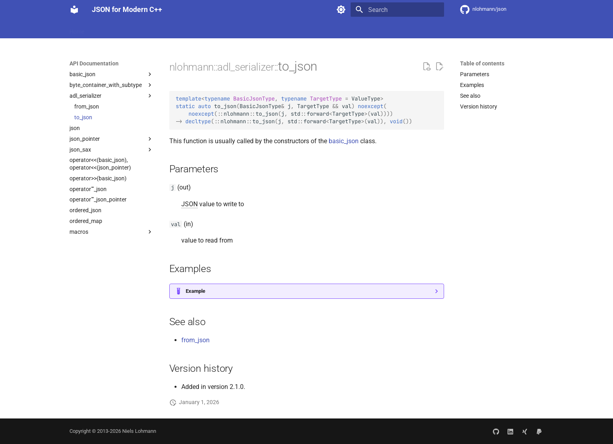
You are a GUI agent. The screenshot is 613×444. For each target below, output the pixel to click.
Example (195, 291)
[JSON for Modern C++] (74, 10)
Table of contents (482, 63)
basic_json (344, 141)
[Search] (397, 9)
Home (76, 29)
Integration (139, 29)
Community (234, 29)
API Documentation (187, 29)
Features (105, 29)
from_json (195, 340)
